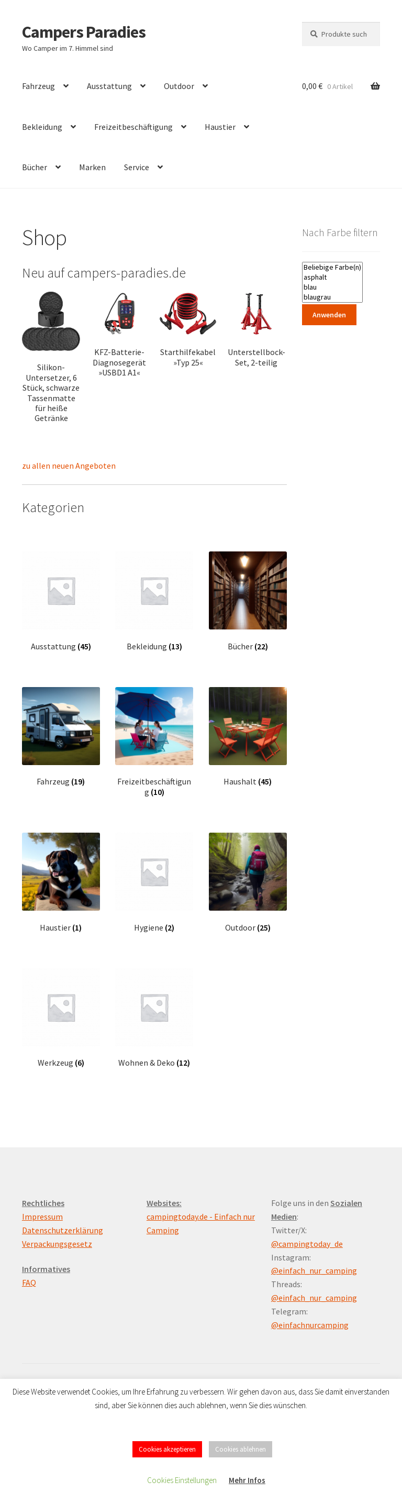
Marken (92, 167)
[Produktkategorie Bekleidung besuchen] (154, 601)
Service (136, 167)
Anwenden (329, 314)
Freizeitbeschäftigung (133, 126)
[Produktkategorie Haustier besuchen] (61, 883)
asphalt (332, 277)
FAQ (29, 1282)
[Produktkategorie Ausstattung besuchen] (61, 601)
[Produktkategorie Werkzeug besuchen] (61, 1018)
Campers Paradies (84, 31)
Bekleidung (42, 126)
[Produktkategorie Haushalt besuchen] (248, 737)
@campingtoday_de (307, 1243)
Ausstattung (109, 86)
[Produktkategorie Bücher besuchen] (248, 601)
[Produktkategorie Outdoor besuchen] (248, 883)
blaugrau (332, 297)
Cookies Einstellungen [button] (182, 1480)
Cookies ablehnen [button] (240, 1449)
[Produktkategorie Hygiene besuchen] (154, 883)
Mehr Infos (247, 1480)
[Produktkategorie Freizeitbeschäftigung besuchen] (154, 742)
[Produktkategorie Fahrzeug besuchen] (61, 737)
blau (332, 287)
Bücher (34, 167)
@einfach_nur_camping (314, 1270)
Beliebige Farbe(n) (332, 267)
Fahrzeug (38, 86)
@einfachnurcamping (310, 1325)
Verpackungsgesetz (57, 1243)
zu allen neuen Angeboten (69, 465)
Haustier (220, 126)
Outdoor (179, 86)
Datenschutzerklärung (62, 1230)
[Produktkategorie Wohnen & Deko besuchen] (154, 1018)
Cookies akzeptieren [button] (167, 1449)
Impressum (42, 1216)
